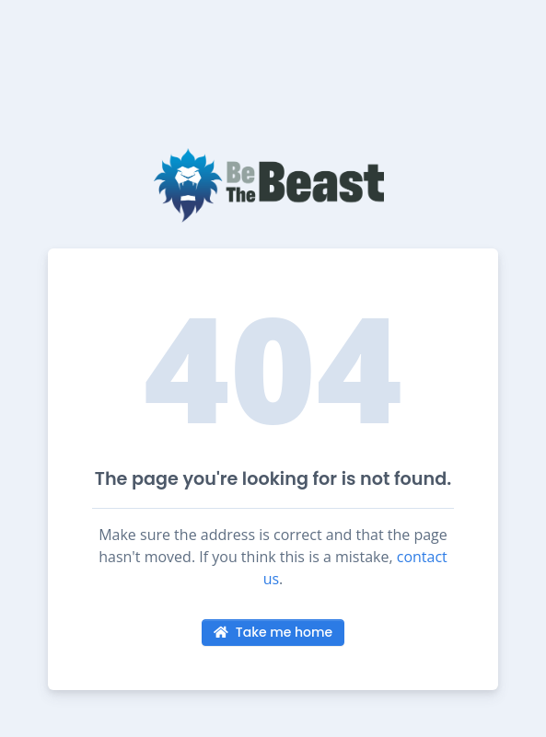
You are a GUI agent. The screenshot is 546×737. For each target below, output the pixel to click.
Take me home (273, 632)
